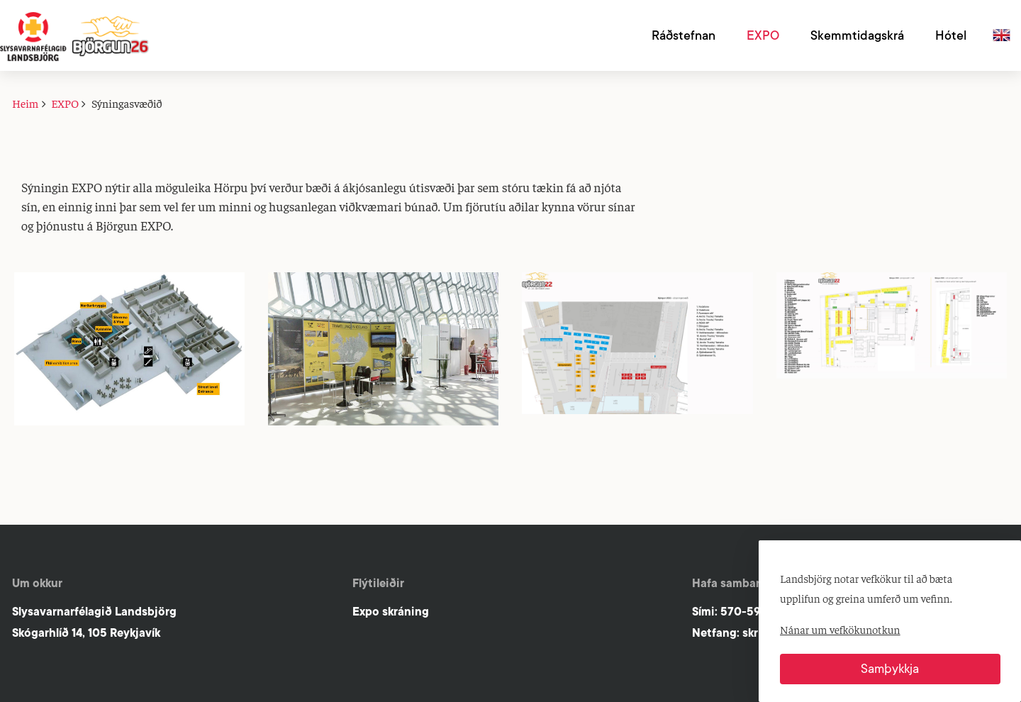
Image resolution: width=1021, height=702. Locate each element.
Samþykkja (890, 668)
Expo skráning (390, 611)
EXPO (65, 103)
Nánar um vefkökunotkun (840, 629)
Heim (25, 103)
